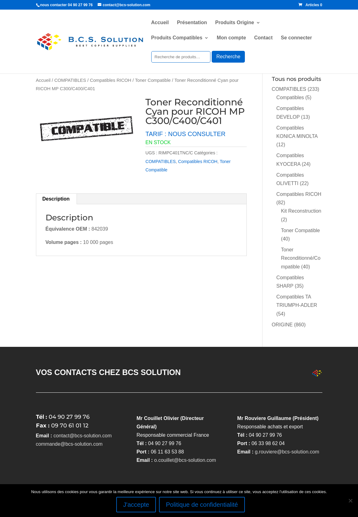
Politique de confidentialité (202, 504)
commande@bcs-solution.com (69, 444)
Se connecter (296, 38)
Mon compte (231, 38)
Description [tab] (56, 198)
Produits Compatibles (176, 38)
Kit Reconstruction (301, 211)
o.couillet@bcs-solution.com (185, 460)
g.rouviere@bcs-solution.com (287, 451)
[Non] (350, 500)
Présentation (192, 22)
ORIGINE (282, 324)
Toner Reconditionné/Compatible (300, 258)
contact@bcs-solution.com (82, 435)
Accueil (160, 22)
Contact (263, 38)
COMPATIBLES (70, 80)
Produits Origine (234, 22)
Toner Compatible (152, 80)
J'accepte (136, 504)
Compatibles (290, 97)
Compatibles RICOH (110, 80)
